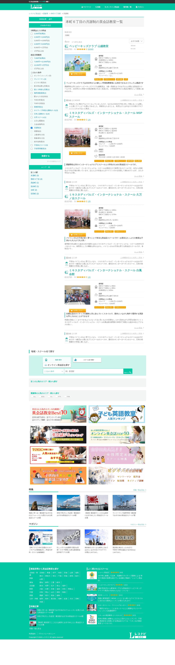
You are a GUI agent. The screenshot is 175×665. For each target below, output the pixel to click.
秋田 (60, 598)
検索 (97, 7)
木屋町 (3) (35, 175)
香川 (47, 621)
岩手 (54, 598)
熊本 (47, 624)
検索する (46, 156)
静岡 (47, 608)
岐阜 (58, 608)
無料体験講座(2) (40, 93)
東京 (41, 601)
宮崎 (77, 624)
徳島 (58, 621)
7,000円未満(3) (39, 58)
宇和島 (72, 420)
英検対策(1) (38, 107)
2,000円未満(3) (39, 34)
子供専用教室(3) (40, 148)
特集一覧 (127, 7)
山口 (52, 618)
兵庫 (47, 614)
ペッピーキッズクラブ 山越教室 (91, 48)
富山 (58, 611)
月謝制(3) (37, 128)
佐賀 (65, 624)
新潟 (41, 611)
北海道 (42, 598)
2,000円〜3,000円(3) (41, 37)
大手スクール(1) (40, 117)
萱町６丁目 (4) (36, 179)
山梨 (41, 605)
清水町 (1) (35, 186)
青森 (48, 598)
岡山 (47, 618)
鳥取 (58, 618)
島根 (64, 618)
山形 (71, 598)
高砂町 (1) (35, 183)
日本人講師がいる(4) (41, 114)
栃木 (77, 601)
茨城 (65, 601)
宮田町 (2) (35, 194)
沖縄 (41, 627)
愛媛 (41, 621)
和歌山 (70, 614)
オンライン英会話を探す (118, 387)
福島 (77, 598)
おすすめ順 (135, 41)
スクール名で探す (88, 387)
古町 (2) (34, 190)
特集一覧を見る (138, 515)
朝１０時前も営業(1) (41, 89)
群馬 (71, 601)
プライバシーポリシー (46, 659)
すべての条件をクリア (54, 161)
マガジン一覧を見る (137, 550)
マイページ (86, 7)
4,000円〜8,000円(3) (41, 44)
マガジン (140, 7)
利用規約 (32, 659)
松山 (34, 420)
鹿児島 (53, 624)
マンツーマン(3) (40, 79)
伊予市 (62, 420)
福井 (64, 611)
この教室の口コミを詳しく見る (129, 105)
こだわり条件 (49, 394)
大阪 (41, 614)
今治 (53, 420)
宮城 (65, 598)
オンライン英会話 (112, 7)
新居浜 (43, 420)
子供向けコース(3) (41, 145)
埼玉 (54, 601)
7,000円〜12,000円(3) (42, 62)
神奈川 (47, 601)
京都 (52, 614)
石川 (52, 611)
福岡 (41, 624)
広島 (41, 618)
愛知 (41, 608)
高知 (52, 621)
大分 (71, 624)
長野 (47, 611)
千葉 (60, 601)
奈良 (64, 614)
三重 (52, 608)
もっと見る (136, 99)
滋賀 (58, 614)
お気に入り (80, 76)
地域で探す (59, 387)
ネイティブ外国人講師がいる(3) (46, 110)
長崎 (60, 624)
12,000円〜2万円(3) (41, 65)
